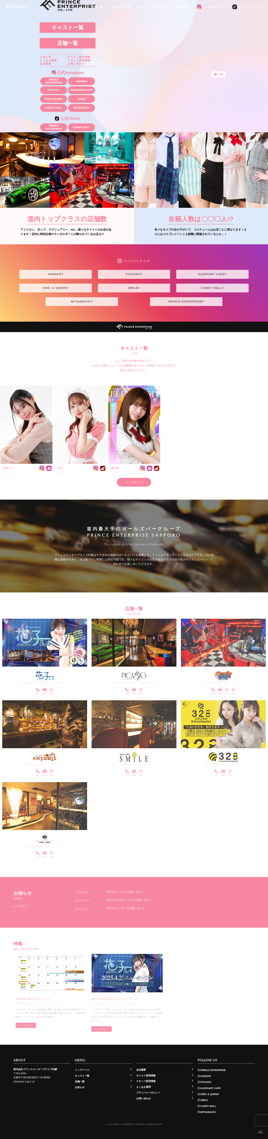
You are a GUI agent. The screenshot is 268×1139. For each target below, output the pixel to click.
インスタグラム (212, 7)
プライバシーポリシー (148, 1092)
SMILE (82, 98)
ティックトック (247, 7)
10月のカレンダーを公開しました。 (127, 907)
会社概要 (45, 63)
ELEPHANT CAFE (81, 90)
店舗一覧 (67, 43)
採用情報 (184, 6)
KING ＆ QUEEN (55, 287)
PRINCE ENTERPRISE (53, 81)
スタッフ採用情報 (79, 60)
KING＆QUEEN (53, 98)
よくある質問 (48, 60)
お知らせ (45, 57)
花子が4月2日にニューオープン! (114, 998)
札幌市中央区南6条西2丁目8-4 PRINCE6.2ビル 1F (134, 683)
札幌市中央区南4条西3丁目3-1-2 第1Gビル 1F (44, 764)
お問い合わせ (76, 63)
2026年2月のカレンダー (33, 998)
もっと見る (134, 482)
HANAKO (81, 81)
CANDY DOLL (53, 107)
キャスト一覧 (68, 27)
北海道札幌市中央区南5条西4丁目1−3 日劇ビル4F (45, 683)
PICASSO (54, 90)
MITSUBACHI (81, 107)
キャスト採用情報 (79, 57)
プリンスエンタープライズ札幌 (43, 1004)
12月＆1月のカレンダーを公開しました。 (130, 899)
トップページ (82, 1070)
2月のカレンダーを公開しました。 (126, 891)
